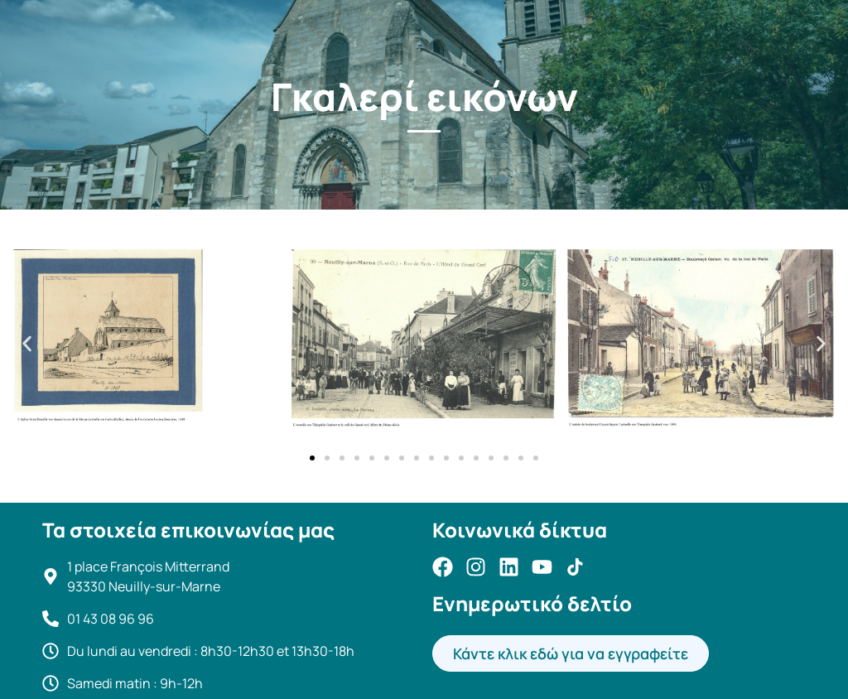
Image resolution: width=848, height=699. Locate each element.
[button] (27, 344)
